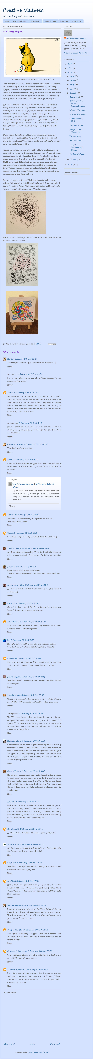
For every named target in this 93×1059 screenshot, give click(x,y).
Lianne (10, 459)
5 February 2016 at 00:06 (29, 862)
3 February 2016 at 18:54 (31, 844)
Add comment (10, 992)
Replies (14, 479)
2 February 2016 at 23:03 (31, 713)
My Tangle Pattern (50, 21)
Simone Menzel (14, 905)
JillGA (10, 392)
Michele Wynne (14, 676)
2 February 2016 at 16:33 (22, 640)
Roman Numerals (78, 114)
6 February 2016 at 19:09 (34, 905)
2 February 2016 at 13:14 (25, 566)
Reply (10, 366)
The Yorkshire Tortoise (23, 484)
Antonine (11, 801)
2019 (70, 64)
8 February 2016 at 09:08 (40, 951)
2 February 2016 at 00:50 (26, 392)
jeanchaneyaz (13, 695)
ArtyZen (11, 881)
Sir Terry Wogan (77, 154)
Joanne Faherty (14, 771)
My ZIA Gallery (35, 21)
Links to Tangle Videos (19, 21)
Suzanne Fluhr (14, 741)
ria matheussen (14, 621)
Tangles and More (15, 929)
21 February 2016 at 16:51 (36, 969)
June (72, 80)
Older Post (55, 1044)
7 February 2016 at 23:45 (36, 929)
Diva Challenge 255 (77, 119)
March (73, 93)
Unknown (12, 862)
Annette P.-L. (13, 844)
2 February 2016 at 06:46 (27, 514)
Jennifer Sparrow (15, 969)
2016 (70, 72)
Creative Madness (23, 10)
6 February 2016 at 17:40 (27, 881)
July (72, 76)
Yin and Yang (75, 136)
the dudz (11, 603)
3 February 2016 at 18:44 (31, 829)
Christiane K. (13, 829)
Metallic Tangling (77, 110)
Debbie (10, 533)
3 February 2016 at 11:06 (33, 771)
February (74, 97)
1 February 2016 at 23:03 (30, 374)
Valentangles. (76, 140)
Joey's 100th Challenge (75, 130)
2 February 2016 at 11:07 (37, 548)
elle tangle (12, 658)
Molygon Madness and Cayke (76, 147)
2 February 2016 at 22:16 (33, 676)
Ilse (8, 640)
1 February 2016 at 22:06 (25, 359)
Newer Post (9, 1044)
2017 (70, 68)
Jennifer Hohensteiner (17, 951)
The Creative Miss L (16, 548)
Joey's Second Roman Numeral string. (77, 103)
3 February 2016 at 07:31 (34, 741)
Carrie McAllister (15, 444)
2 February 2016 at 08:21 (26, 533)
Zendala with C (77, 125)
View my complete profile (76, 53)
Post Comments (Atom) (38, 1052)
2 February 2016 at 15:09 (34, 621)
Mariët (10, 566)
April (72, 88)
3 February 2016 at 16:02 (27, 801)
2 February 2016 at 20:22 (29, 658)
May (72, 84)
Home (7, 21)
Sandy (10, 359)
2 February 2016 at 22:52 (32, 695)
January (74, 159)
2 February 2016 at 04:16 (30, 423)
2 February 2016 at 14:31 (27, 603)
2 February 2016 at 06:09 (26, 459)
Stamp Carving (76, 21)
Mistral (10, 514)
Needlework (64, 21)
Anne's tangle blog (15, 585)
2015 (70, 164)
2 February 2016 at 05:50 (36, 444)
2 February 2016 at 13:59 (36, 585)
